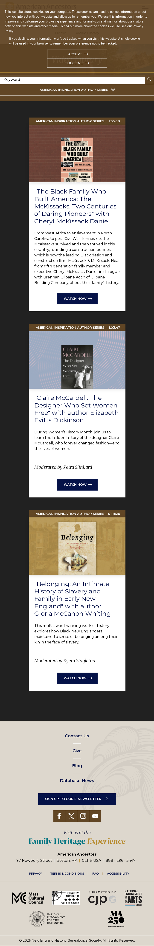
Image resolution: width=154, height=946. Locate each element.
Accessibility (118, 873)
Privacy (35, 873)
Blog (77, 765)
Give (77, 750)
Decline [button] (75, 63)
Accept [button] (75, 54)
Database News (77, 780)
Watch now (75, 299)
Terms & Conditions (67, 873)
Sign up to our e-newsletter (73, 799)
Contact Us (77, 735)
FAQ (95, 873)
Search (149, 79)
